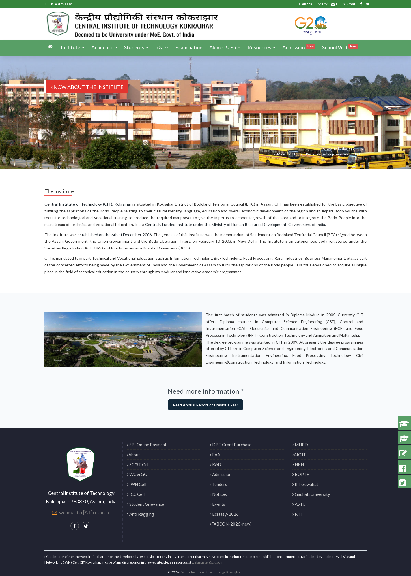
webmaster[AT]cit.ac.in (84, 512)
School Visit (340, 47)
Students (136, 47)
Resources (262, 47)
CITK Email (343, 3)
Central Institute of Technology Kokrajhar (210, 572)
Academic (104, 47)
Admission (298, 47)
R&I (161, 47)
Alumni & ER (225, 47)
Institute (73, 47)
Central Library (313, 3)
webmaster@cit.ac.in (207, 562)
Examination (189, 47)
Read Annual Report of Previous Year (205, 404)
